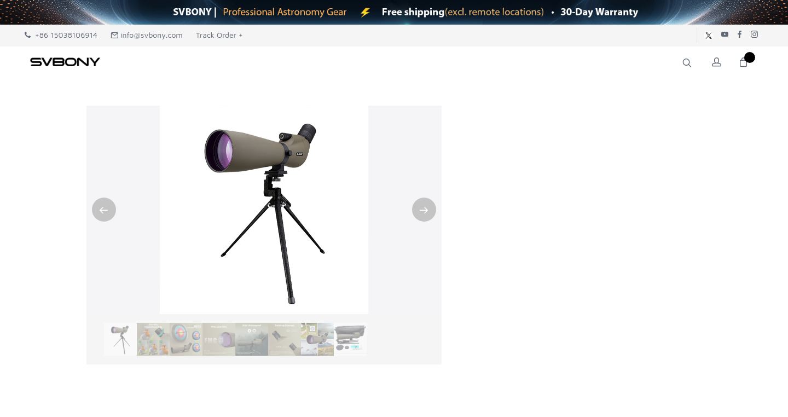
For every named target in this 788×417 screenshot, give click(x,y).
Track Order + (219, 34)
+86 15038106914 (61, 34)
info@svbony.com (147, 34)
